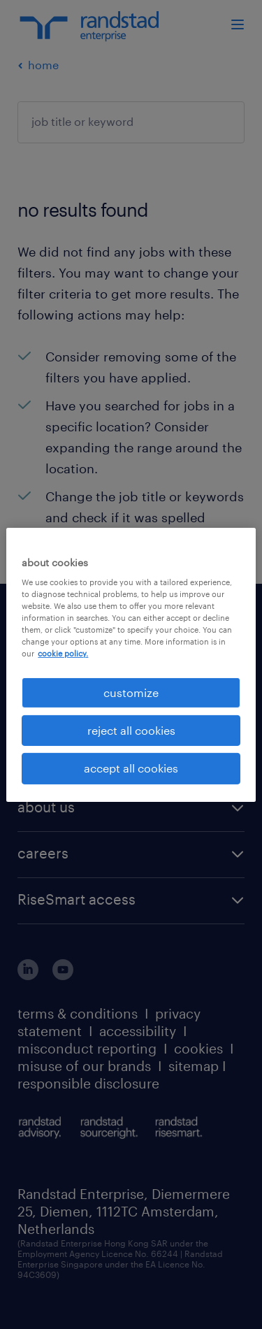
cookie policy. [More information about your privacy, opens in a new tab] (63, 653)
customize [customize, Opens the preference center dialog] (131, 691)
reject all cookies (131, 730)
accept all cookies (131, 768)
